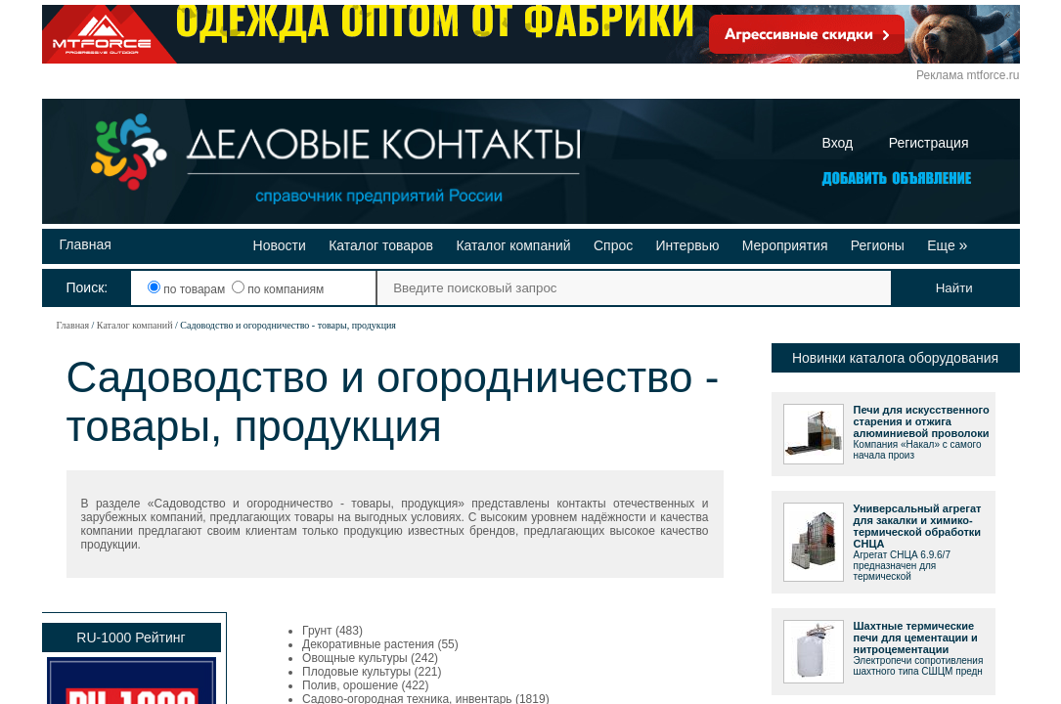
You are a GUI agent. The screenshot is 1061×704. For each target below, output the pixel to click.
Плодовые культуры (356, 672)
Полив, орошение (350, 685)
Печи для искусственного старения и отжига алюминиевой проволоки (922, 421)
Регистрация (929, 143)
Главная (85, 244)
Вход (838, 143)
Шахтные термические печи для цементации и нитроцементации (916, 637)
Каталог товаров (381, 245)
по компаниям (278, 289)
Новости (279, 245)
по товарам (188, 289)
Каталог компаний (513, 245)
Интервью (688, 245)
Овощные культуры (355, 658)
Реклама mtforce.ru (967, 75)
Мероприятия (785, 245)
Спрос (613, 245)
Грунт (317, 631)
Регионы (878, 245)
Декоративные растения (368, 644)
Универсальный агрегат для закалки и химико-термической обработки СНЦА (918, 526)
